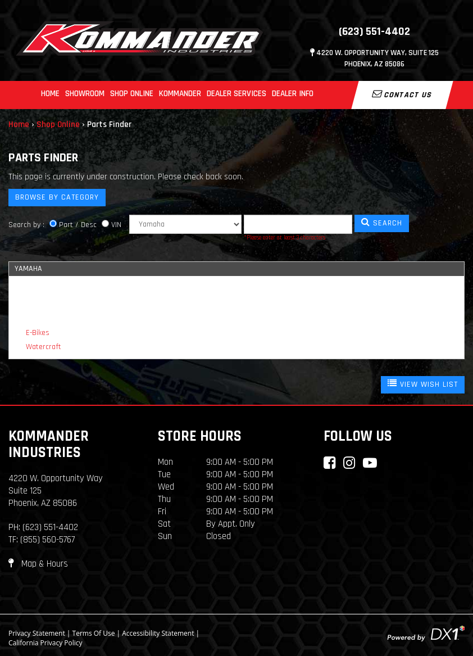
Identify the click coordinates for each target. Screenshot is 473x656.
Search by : (26, 225)
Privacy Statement (36, 633)
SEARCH (381, 222)
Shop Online (131, 93)
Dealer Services (236, 93)
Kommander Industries (48, 444)
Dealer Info (292, 93)
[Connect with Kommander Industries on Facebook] (329, 463)
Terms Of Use (93, 633)
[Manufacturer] (185, 224)
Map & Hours (38, 564)
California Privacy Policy (45, 643)
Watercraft (43, 347)
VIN (116, 225)
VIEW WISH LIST (423, 384)
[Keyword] (298, 224)
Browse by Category (57, 197)
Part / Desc (78, 225)
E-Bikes (37, 333)
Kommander (180, 93)
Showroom (84, 93)
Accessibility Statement (158, 633)
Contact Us (402, 94)
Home (50, 93)
